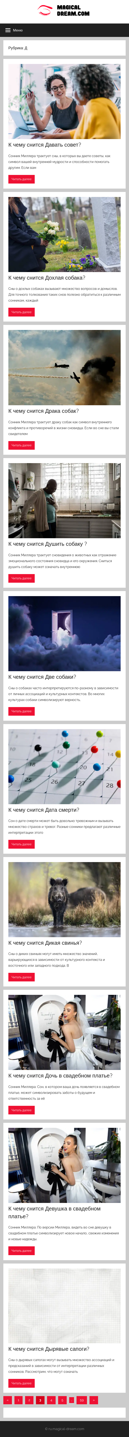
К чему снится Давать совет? (44, 144)
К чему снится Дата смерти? (43, 809)
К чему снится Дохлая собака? (46, 277)
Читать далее (21, 179)
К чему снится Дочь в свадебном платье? (60, 1075)
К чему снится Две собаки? (42, 676)
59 (82, 1400)
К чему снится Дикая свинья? (45, 942)
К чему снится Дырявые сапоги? (48, 1348)
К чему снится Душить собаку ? (47, 543)
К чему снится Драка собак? (43, 410)
